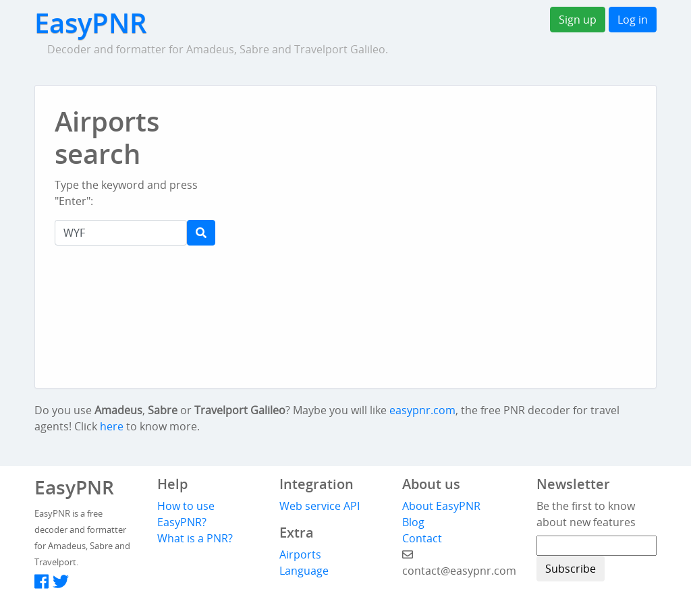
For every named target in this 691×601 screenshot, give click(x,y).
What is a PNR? (195, 538)
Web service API (319, 505)
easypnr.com (422, 410)
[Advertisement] (413, 135)
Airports (300, 554)
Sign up (578, 19)
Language (304, 570)
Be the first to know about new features (586, 514)
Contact (422, 538)
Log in (632, 19)
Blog (413, 522)
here (111, 426)
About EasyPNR (441, 505)
